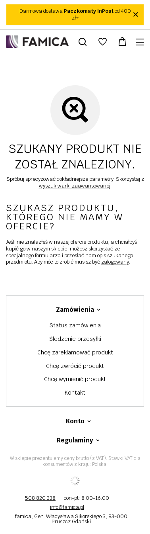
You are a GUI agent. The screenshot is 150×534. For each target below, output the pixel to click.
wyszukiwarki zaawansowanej (74, 185)
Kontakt (75, 392)
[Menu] (141, 42)
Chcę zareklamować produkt (75, 352)
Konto (75, 421)
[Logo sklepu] (37, 41)
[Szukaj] (82, 42)
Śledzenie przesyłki (75, 339)
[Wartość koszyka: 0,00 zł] (122, 42)
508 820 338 (40, 498)
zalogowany (115, 261)
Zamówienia (75, 310)
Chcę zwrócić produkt (75, 366)
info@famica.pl (67, 507)
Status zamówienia (75, 325)
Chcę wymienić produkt (75, 379)
